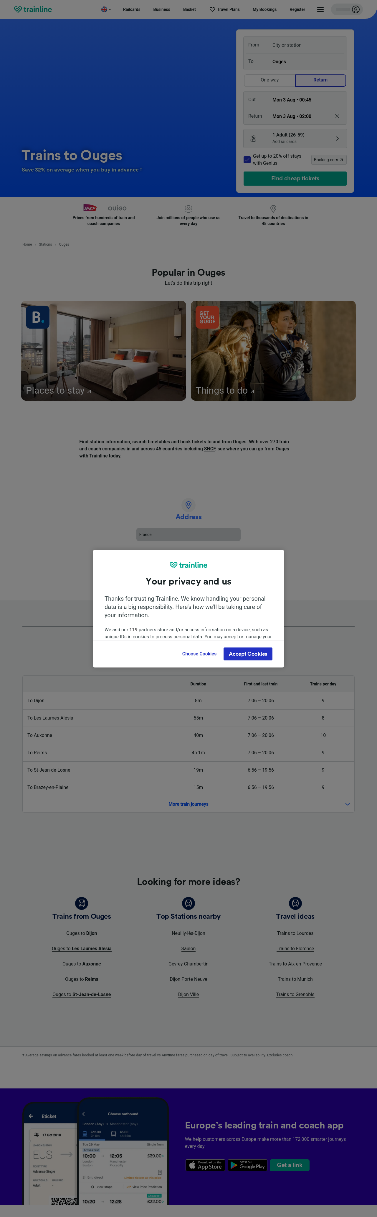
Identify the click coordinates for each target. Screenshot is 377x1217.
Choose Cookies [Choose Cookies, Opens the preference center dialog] (199, 654)
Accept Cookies (248, 654)
